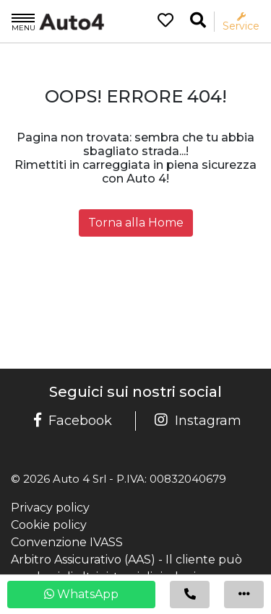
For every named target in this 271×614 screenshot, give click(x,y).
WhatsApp (81, 594)
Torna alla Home (136, 222)
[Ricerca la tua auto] (198, 20)
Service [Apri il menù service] (241, 22)
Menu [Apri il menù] (23, 22)
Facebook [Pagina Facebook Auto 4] (73, 421)
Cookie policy (49, 525)
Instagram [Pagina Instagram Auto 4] (198, 421)
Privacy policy (50, 507)
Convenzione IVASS (67, 542)
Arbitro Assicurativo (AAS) (83, 559)
